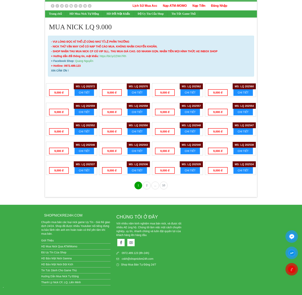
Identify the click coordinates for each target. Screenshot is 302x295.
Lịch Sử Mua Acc (145, 5)
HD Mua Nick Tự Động (84, 13)
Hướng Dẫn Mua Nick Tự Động (60, 276)
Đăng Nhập (219, 5)
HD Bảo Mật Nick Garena (56, 258)
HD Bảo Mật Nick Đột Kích (57, 264)
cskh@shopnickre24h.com (137, 258)
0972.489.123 (130, 253)
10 (163, 185)
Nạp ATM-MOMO (175, 5)
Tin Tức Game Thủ (183, 13)
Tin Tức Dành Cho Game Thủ (59, 270)
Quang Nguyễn (84, 60)
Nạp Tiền (198, 5)
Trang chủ (55, 13)
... (155, 185)
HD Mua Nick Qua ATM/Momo (59, 246)
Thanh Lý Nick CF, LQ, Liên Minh (61, 282)
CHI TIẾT (84, 92)
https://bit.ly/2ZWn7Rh (113, 56)
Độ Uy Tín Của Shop (151, 13)
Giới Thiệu (47, 240)
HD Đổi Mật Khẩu (118, 13)
